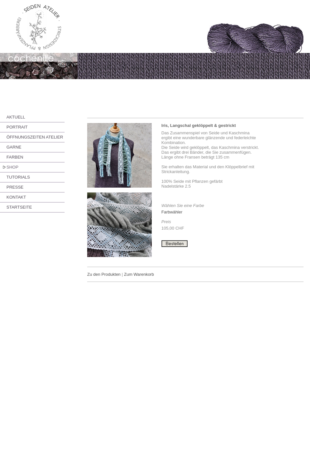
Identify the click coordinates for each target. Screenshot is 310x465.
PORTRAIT (17, 127)
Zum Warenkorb (139, 274)
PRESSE (15, 187)
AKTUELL (15, 117)
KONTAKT (16, 197)
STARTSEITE (19, 207)
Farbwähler (171, 212)
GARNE (13, 147)
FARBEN (14, 157)
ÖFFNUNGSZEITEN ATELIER (34, 137)
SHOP (12, 167)
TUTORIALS (18, 177)
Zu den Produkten (103, 274)
